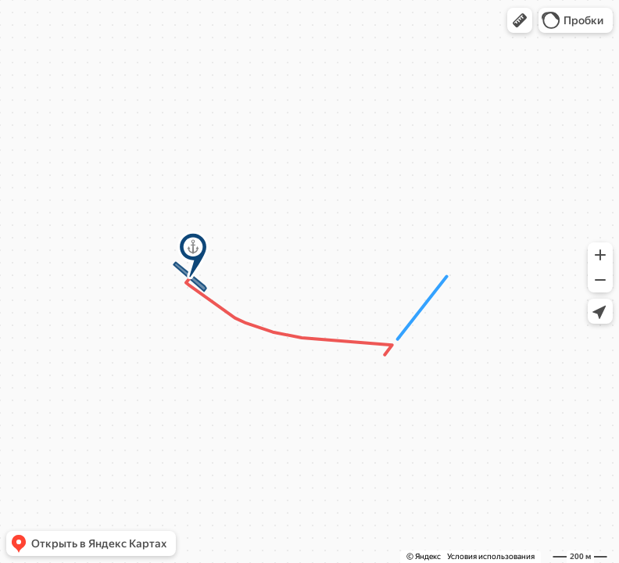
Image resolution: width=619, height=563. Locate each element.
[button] (519, 20)
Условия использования (491, 556)
